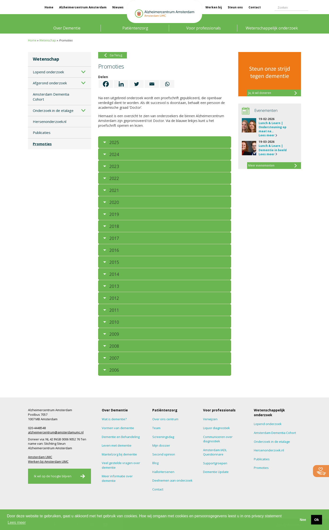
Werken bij (213, 7)
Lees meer (267, 135)
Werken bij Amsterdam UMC (48, 461)
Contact (255, 7)
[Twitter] (136, 84)
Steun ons (235, 7)
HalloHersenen (163, 472)
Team (156, 428)
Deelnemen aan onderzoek (172, 480)
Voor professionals (203, 28)
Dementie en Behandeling (121, 437)
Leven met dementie (116, 445)
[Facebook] (106, 84)
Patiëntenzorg (135, 28)
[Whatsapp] (167, 84)
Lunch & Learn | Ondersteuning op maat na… (272, 127)
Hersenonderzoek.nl (49, 121)
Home (49, 7)
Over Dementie (66, 28)
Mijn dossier (161, 445)
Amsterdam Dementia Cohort (51, 97)
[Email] (152, 84)
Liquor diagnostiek (216, 428)
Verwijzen (210, 419)
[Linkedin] (121, 84)
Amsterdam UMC (40, 457)
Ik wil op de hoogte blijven (52, 476)
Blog (155, 463)
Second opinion (163, 454)
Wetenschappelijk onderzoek (272, 28)
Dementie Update (216, 472)
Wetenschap (47, 40)
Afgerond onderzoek (50, 83)
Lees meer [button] (17, 522)
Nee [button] (303, 520)
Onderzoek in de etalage (53, 110)
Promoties (42, 143)
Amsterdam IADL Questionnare (215, 452)
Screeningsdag (163, 437)
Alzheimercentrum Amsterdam (83, 7)
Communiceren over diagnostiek (218, 439)
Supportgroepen (215, 463)
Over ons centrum (165, 419)
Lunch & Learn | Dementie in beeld (273, 148)
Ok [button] (316, 520)
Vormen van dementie (118, 428)
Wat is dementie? (114, 419)
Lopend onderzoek (48, 71)
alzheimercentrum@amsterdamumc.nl (56, 432)
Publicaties (42, 132)
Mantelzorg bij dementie (119, 454)
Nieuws (118, 7)
